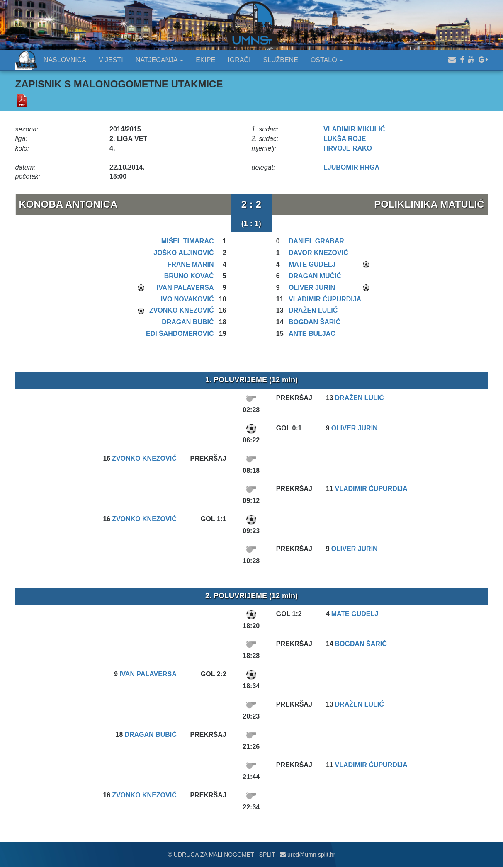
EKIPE (205, 59)
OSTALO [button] (327, 59)
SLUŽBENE (280, 59)
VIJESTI (111, 59)
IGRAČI (239, 59)
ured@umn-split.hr (307, 854)
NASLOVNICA (65, 59)
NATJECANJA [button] (160, 59)
